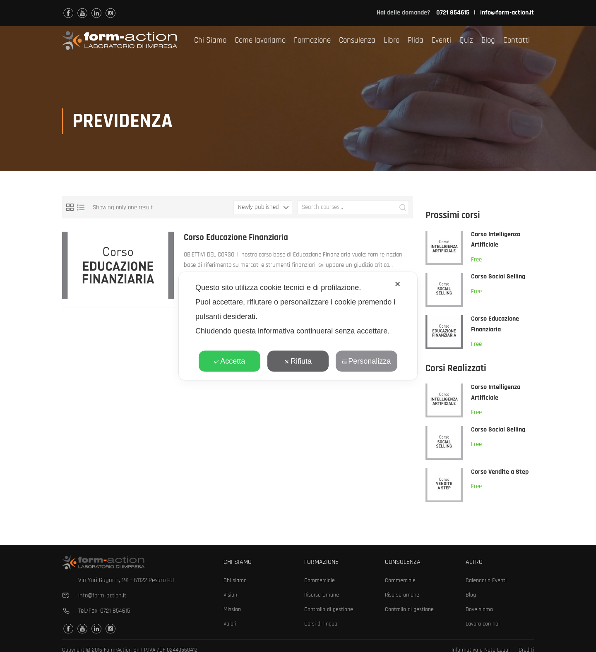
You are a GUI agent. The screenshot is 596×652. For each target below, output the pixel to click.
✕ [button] (397, 284)
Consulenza (357, 40)
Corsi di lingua (320, 624)
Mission (232, 609)
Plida (415, 40)
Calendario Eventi (486, 580)
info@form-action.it (507, 12)
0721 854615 (115, 611)
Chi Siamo (210, 40)
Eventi (441, 40)
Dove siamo (479, 609)
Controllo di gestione (328, 609)
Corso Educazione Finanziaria (236, 238)
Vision (230, 595)
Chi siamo (235, 580)
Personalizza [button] (366, 361)
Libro (391, 40)
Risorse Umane (321, 595)
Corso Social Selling (498, 277)
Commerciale (319, 580)
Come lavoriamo (260, 40)
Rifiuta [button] (298, 361)
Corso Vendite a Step (500, 472)
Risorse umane (402, 595)
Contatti (516, 40)
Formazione (312, 40)
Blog (488, 40)
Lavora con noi (483, 624)
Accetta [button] (229, 361)
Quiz (466, 40)
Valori (229, 624)
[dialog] (298, 326)
